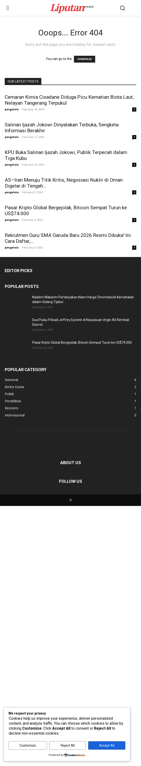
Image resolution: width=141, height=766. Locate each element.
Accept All (106, 745)
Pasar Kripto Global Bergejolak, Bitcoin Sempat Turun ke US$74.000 (82, 602)
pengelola (12, 109)
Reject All (68, 745)
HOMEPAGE (84, 59)
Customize (28, 745)
